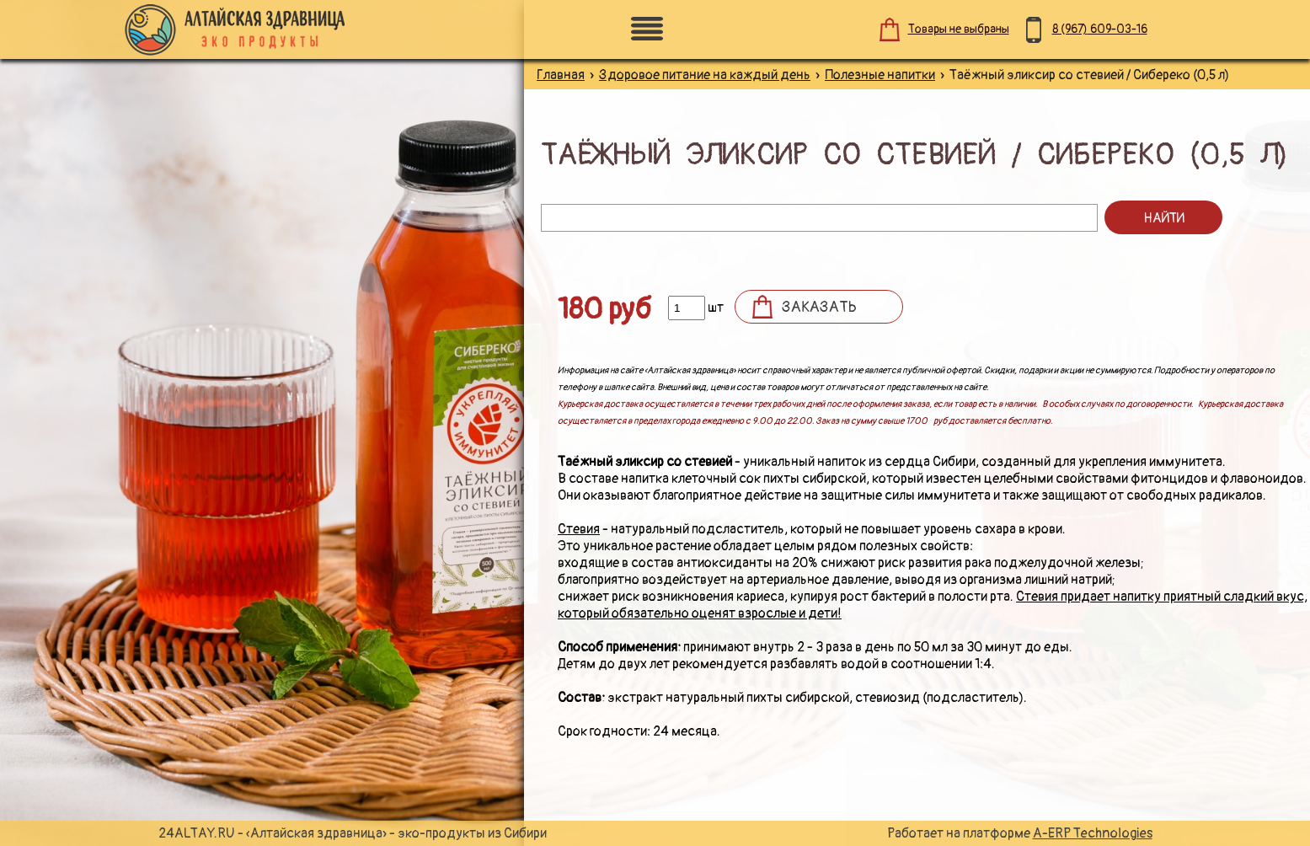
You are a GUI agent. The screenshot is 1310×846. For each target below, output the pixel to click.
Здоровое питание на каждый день (704, 75)
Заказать (819, 307)
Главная (561, 75)
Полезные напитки (880, 75)
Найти (1163, 218)
